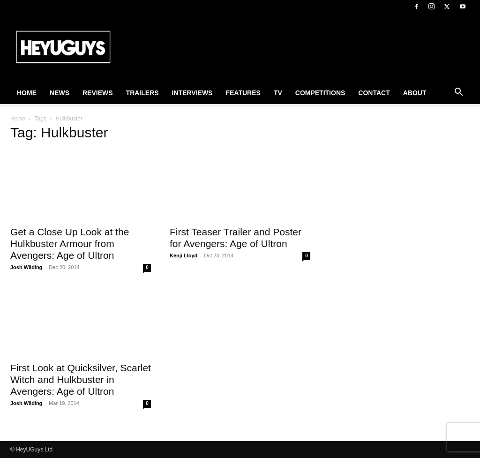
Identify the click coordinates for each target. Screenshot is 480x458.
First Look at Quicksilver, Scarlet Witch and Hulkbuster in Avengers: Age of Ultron (80, 379)
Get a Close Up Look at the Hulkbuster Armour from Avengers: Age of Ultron (69, 243)
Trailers (142, 93)
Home (27, 93)
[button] (458, 93)
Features (242, 93)
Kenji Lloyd (183, 255)
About (415, 93)
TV (278, 93)
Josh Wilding (26, 267)
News (59, 93)
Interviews (192, 93)
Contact (374, 93)
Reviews (97, 93)
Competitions (320, 93)
